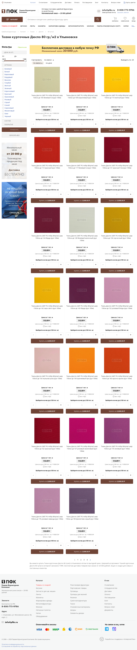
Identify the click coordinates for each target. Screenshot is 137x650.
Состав (7, 121)
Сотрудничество (56, 2)
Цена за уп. (8, 52)
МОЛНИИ (90, 26)
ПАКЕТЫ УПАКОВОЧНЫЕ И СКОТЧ (108, 26)
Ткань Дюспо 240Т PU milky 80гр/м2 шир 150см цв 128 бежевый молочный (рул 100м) (82, 238)
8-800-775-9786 (125, 10)
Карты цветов (130, 2)
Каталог (33, 2)
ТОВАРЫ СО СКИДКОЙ (9, 26)
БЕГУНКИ (23, 26)
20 (133, 60)
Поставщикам (87, 2)
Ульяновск (8, 2)
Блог (96, 2)
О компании (43, 2)
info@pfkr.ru (108, 10)
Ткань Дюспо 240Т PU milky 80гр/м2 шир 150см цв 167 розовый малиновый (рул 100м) (82, 448)
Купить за (47, 130)
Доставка (68, 2)
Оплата (76, 2)
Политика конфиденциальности (13, 644)
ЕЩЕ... (134, 26)
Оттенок (7, 65)
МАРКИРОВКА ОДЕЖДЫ (57, 26)
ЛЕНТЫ (32, 26)
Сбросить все (22, 47)
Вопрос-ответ (116, 2)
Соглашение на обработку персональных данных (19, 646)
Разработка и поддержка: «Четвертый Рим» (120, 639)
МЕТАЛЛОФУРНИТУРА (76, 26)
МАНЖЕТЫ (41, 26)
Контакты (104, 2)
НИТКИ (125, 26)
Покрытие (8, 124)
